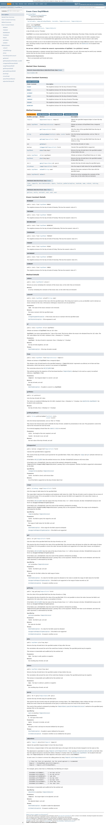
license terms (70, 1)
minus (41, 150)
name (84, 183)
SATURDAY (6, 40)
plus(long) (5, 73)
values (42, 174)
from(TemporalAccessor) (9, 55)
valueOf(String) (7, 50)
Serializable (32, 21)
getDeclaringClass (69, 183)
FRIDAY (5, 37)
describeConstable (44, 183)
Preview (21, 4)
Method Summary (6, 22)
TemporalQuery (48, 163)
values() (5, 48)
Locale (63, 134)
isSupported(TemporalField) (10, 63)
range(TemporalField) (8, 66)
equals (53, 183)
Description (5, 14)
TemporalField (46, 129)
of (40, 155)
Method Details (6, 45)
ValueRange (30, 166)
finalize (59, 183)
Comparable (40, 21)
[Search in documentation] (92, 7)
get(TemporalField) (8, 68)
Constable (55, 21)
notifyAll (42, 192)
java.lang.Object (31, 14)
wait (47, 192)
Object (49, 189)
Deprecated (31, 4)
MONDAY (5, 27)
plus (41, 158)
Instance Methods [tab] (56, 114)
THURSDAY (6, 35)
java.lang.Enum (33, 15)
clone (28, 183)
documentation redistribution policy (65, 821)
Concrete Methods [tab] (71, 114)
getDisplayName (44, 134)
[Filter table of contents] (15, 11)
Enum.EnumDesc (31, 73)
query (41, 163)
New (25, 4)
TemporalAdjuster (76, 21)
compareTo (35, 183)
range (41, 166)
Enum (33, 26)
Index (36, 4)
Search (41, 4)
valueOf (42, 169)
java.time (10, 7)
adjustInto (43, 119)
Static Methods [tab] (43, 114)
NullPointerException (35, 319)
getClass (29, 192)
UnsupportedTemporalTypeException (39, 530)
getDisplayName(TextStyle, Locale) (12, 60)
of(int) (4, 53)
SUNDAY (5, 42)
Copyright (28, 819)
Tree (16, 4)
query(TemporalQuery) (9, 78)
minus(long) (6, 76)
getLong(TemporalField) (9, 71)
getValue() (6, 58)
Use (13, 4)
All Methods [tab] (31, 114)
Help (45, 4)
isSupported (43, 147)
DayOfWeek (18, 7)
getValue (42, 144)
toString (95, 183)
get (41, 129)
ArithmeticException (34, 583)
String (29, 134)
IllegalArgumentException (36, 316)
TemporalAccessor (64, 21)
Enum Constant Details (8, 25)
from (41, 124)
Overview (3, 4)
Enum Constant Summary (8, 19)
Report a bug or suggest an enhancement (36, 814)
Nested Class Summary (8, 17)
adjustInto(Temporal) (8, 81)
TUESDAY (5, 30)
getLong (42, 139)
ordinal (89, 183)
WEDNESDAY (6, 32)
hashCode (78, 183)
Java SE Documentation (64, 815)
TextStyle (53, 134)
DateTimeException (34, 349)
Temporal (29, 119)
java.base (3, 7)
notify (36, 192)
